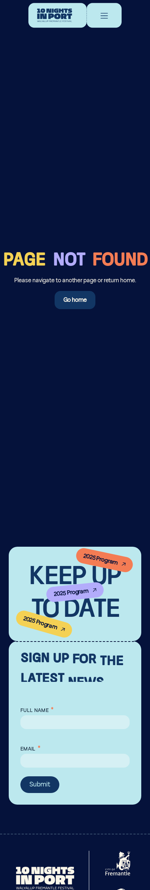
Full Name (36, 708)
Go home (75, 300)
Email (30, 747)
